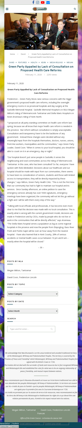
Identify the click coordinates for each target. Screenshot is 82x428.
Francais (41, 413)
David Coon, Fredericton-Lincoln (55, 410)
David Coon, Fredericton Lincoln (22, 277)
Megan (70, 62)
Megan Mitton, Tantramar (19, 270)
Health (34, 62)
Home (12, 54)
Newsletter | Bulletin (9, 423)
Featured (22, 62)
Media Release (56, 62)
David (23, 54)
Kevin (43, 62)
